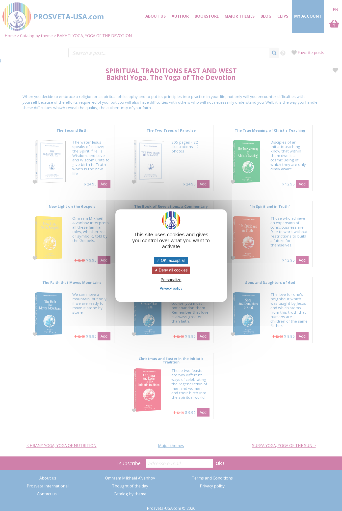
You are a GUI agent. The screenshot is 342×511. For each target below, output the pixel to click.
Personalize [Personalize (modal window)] (171, 280)
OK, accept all (171, 260)
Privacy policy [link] (171, 288)
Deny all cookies (171, 270)
